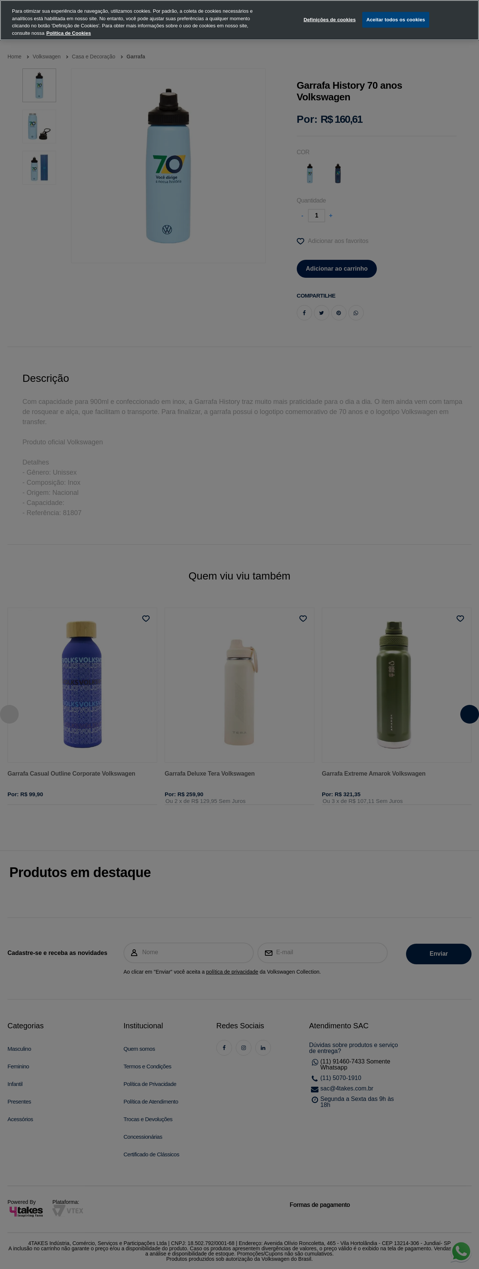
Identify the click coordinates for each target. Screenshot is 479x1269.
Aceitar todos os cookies (395, 9)
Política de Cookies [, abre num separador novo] (68, 22)
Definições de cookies (329, 9)
